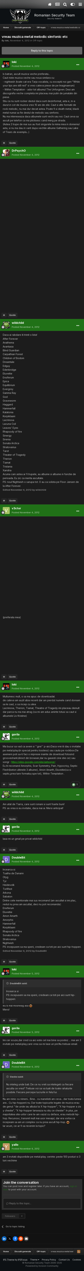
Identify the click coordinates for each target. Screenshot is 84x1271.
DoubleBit (18, 857)
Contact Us (64, 1259)
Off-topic (38, 40)
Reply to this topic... (18, 1203)
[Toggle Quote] (7, 983)
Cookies (76, 1259)
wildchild (18, 322)
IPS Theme (8, 1259)
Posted (25, 66)
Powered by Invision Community (42, 1266)
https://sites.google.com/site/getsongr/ (33, 761)
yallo (15, 1144)
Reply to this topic (42, 50)
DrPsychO (19, 150)
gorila (16, 734)
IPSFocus (22, 1259)
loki (7, 40)
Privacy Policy (49, 1259)
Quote (12, 143)
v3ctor (16, 508)
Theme (34, 1259)
